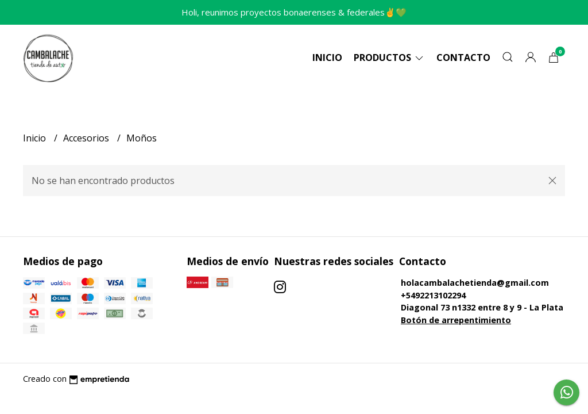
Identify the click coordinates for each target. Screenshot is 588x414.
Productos (389, 57)
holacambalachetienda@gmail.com (475, 282)
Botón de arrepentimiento (456, 320)
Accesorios (87, 138)
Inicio (327, 57)
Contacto (463, 57)
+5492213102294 (433, 295)
